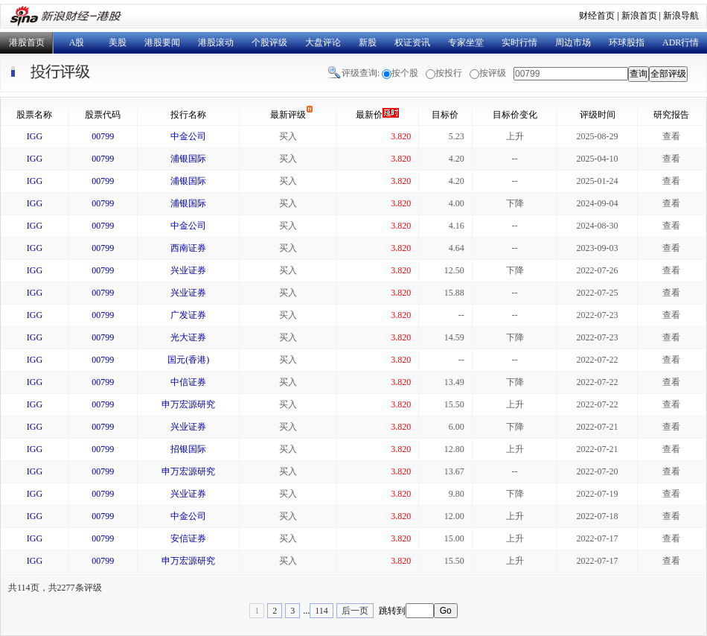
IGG (34, 136)
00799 (103, 136)
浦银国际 (188, 158)
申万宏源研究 (188, 404)
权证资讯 (412, 42)
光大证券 (188, 337)
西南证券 (188, 248)
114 (321, 610)
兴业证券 (188, 270)
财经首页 (597, 15)
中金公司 (188, 136)
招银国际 (188, 449)
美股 (118, 42)
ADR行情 (680, 42)
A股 (77, 42)
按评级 (492, 73)
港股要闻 (162, 42)
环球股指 (626, 42)
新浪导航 (681, 15)
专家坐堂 (466, 42)
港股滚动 (216, 42)
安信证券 (188, 538)
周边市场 (573, 42)
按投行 (448, 73)
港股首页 (27, 42)
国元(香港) (188, 359)
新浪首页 (639, 15)
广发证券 (188, 315)
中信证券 (188, 382)
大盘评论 (323, 42)
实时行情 (519, 42)
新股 (368, 42)
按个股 (404, 73)
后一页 (355, 610)
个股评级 (269, 42)
